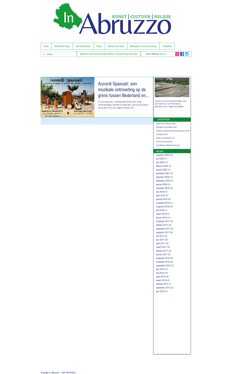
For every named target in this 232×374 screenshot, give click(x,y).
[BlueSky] (187, 54)
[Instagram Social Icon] (177, 54)
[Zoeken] (58, 54)
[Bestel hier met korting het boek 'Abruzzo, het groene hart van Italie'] (109, 54)
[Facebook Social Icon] (182, 54)
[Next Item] (184, 87)
